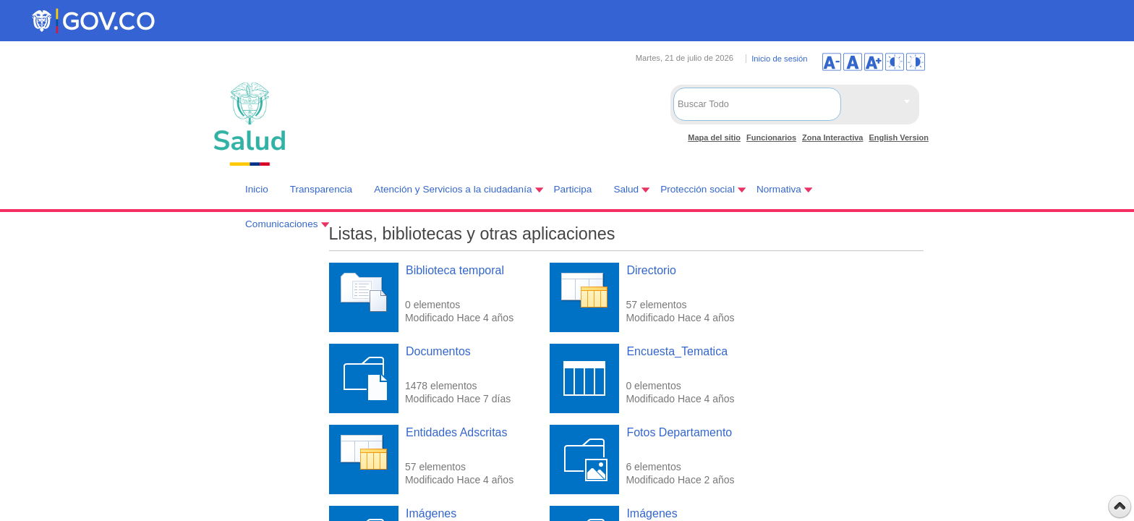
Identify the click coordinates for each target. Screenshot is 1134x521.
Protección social (697, 189)
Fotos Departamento (679, 432)
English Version (899, 137)
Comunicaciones (281, 224)
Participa (573, 189)
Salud (626, 189)
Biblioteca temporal (455, 270)
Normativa (778, 189)
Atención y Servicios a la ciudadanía (453, 189)
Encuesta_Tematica (677, 351)
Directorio (650, 270)
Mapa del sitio (714, 137)
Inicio (256, 189)
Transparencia (321, 189)
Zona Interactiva (832, 137)
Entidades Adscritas (457, 432)
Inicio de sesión (779, 58)
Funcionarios (771, 137)
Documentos (438, 351)
